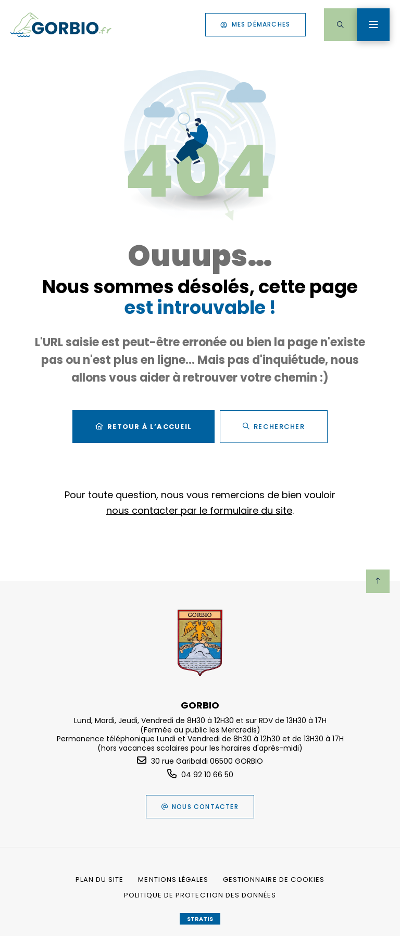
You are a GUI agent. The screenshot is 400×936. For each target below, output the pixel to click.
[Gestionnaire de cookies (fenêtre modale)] (273, 880)
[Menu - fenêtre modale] (373, 24)
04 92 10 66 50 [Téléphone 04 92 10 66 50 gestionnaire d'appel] (207, 774)
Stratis (200, 919)
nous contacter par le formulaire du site (199, 510)
